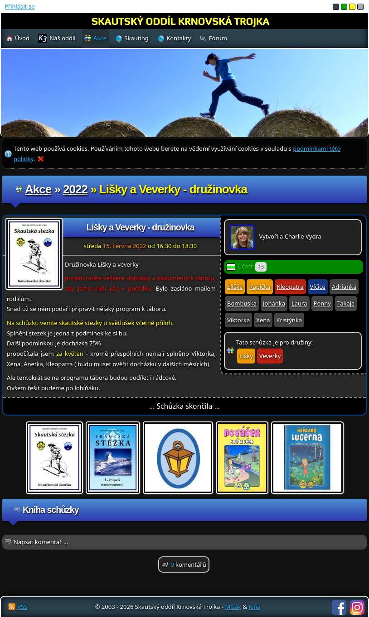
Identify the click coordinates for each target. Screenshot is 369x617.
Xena (263, 320)
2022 (75, 189)
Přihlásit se (19, 6)
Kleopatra (290, 286)
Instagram (357, 607)
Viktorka (238, 320)
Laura (299, 303)
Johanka (274, 303)
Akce (38, 189)
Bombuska (242, 303)
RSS (22, 607)
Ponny (322, 303)
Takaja (345, 303)
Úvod (22, 38)
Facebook (339, 607)
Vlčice (317, 286)
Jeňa (254, 607)
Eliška (235, 286)
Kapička (259, 286)
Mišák (233, 607)
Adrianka (344, 286)
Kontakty (178, 38)
